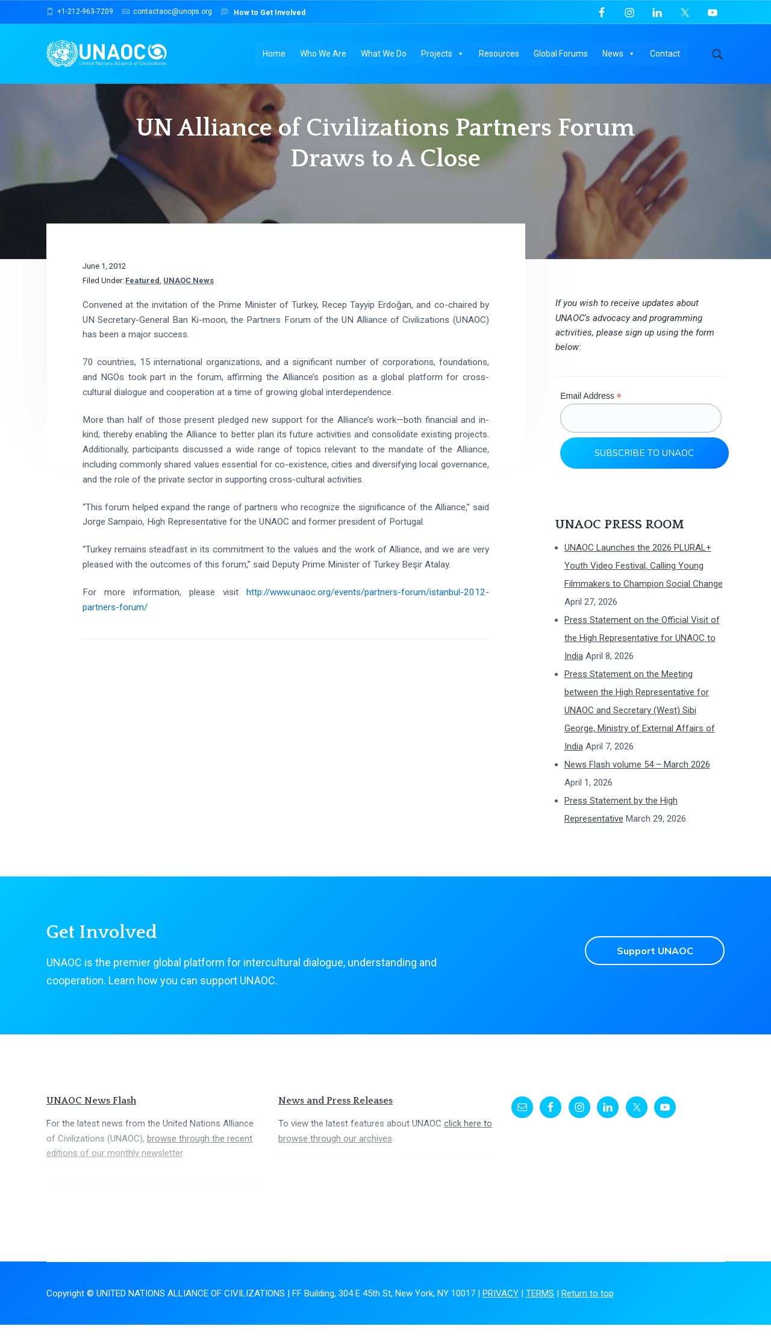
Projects (443, 54)
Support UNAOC (654, 970)
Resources (499, 54)
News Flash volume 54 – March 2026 (637, 783)
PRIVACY (500, 1312)
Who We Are (324, 54)
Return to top (587, 1312)
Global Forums (561, 54)
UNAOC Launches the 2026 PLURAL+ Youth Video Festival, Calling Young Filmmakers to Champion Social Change (643, 584)
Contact (666, 54)
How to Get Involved (263, 11)
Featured (142, 299)
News (619, 54)
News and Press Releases (335, 1119)
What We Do (384, 54)
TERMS (540, 1312)
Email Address (591, 415)
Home (274, 54)
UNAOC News (188, 299)
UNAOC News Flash (91, 1119)
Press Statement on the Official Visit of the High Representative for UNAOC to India (642, 657)
